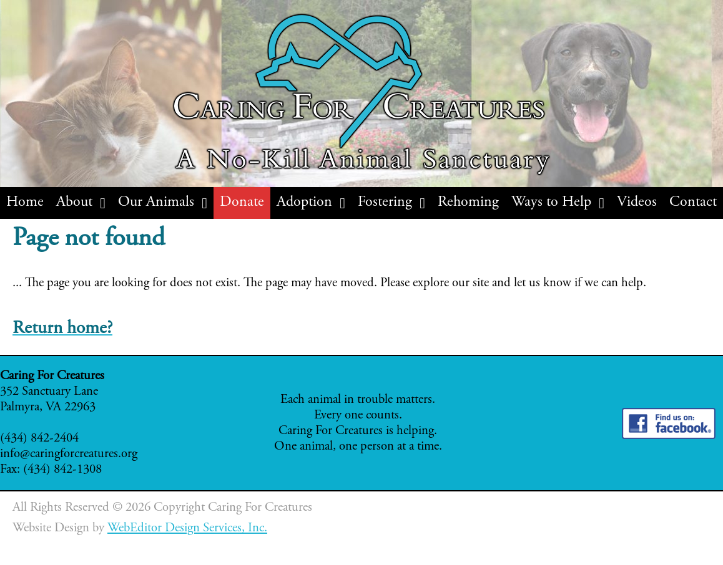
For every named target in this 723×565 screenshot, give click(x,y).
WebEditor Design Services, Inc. (187, 528)
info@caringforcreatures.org (68, 454)
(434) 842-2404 (39, 438)
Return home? (62, 329)
